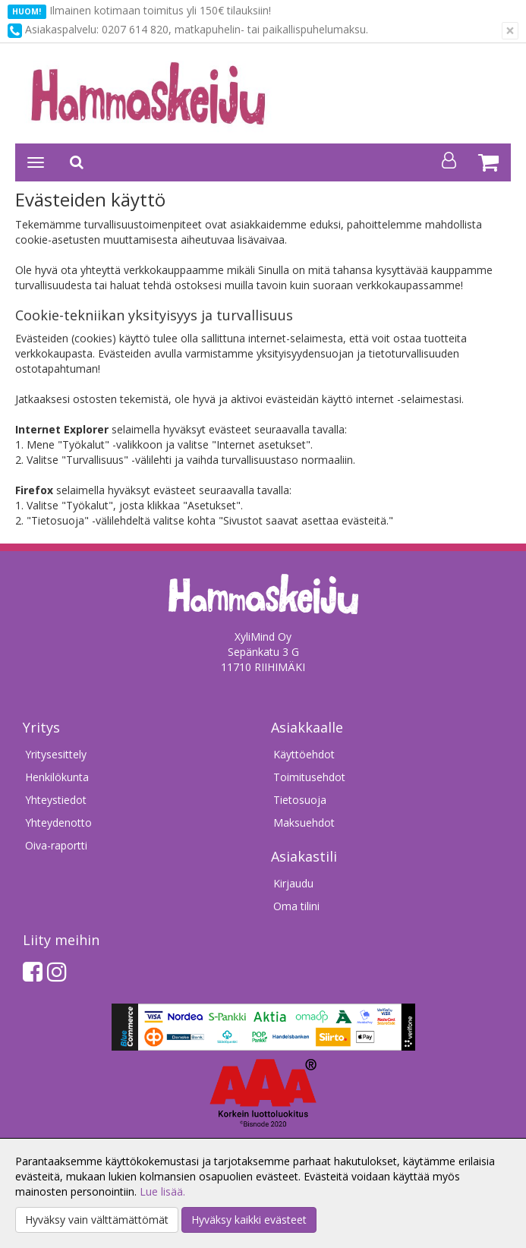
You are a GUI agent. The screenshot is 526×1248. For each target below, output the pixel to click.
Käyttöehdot (304, 754)
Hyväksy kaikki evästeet (249, 1219)
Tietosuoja (299, 800)
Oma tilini (296, 906)
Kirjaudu (293, 883)
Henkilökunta (57, 777)
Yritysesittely (56, 754)
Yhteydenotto (58, 822)
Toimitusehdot (309, 777)
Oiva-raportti (56, 845)
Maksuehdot (304, 822)
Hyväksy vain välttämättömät (97, 1219)
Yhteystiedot (56, 800)
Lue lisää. (162, 1191)
